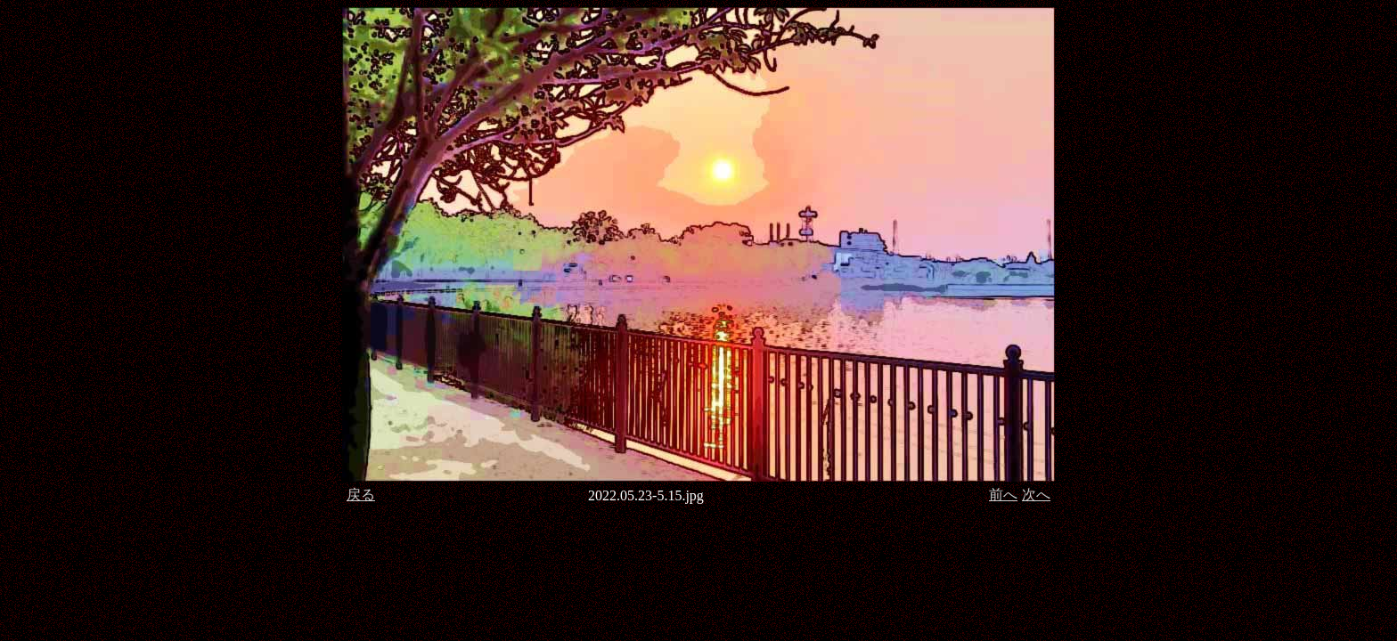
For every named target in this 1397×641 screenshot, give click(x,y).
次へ (1036, 494)
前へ (1003, 494)
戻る (361, 494)
